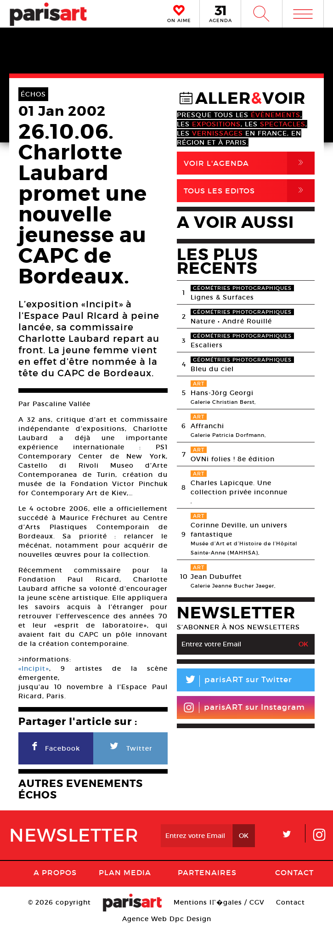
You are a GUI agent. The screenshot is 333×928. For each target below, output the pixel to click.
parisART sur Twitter (234, 681)
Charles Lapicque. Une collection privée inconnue (239, 487)
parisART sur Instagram (244, 707)
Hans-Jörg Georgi (222, 393)
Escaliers (207, 345)
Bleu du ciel (212, 369)
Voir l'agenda (249, 163)
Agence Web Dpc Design (166, 919)
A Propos (55, 872)
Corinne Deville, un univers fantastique (239, 529)
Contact (294, 872)
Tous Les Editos (249, 190)
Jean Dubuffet (216, 576)
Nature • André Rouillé (231, 321)
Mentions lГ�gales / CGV (219, 902)
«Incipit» (33, 668)
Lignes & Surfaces (222, 297)
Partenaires (207, 872)
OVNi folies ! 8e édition (233, 459)
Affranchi (207, 426)
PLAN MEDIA (125, 872)
